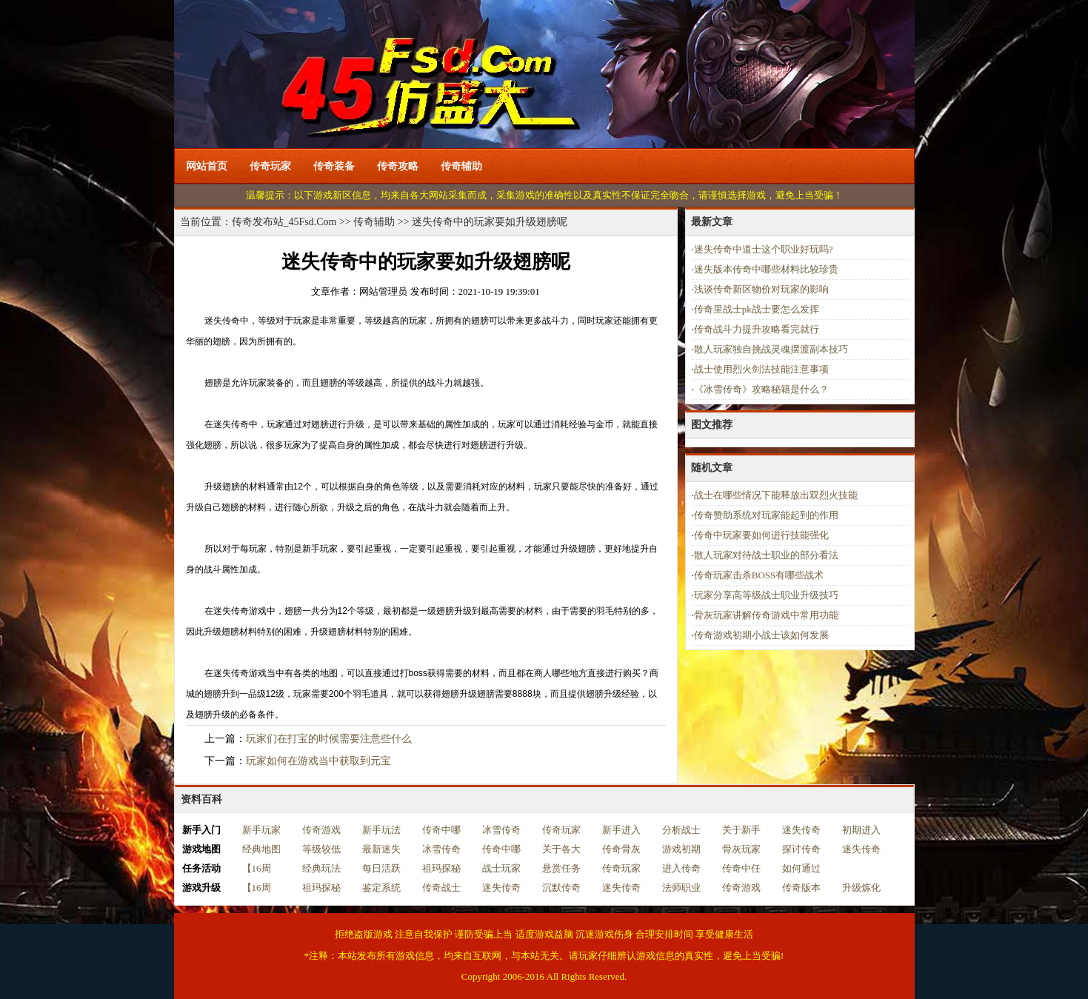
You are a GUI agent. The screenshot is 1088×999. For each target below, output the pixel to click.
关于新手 (741, 829)
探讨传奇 (801, 849)
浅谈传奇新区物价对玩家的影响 (761, 289)
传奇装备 (334, 166)
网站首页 (206, 166)
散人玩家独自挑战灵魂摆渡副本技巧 (771, 349)
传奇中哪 (441, 829)
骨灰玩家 (741, 849)
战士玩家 (501, 868)
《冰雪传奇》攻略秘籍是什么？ (761, 389)
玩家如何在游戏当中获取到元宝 (318, 760)
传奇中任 (741, 868)
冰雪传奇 (501, 829)
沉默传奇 (561, 887)
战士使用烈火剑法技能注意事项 (761, 369)
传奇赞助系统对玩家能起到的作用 (766, 515)
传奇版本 (801, 887)
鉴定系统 (381, 887)
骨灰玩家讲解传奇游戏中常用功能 (766, 615)
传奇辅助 (461, 166)
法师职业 (681, 887)
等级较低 (321, 849)
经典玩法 (321, 868)
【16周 (256, 868)
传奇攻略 (397, 166)
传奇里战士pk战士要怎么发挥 (756, 309)
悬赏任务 (561, 868)
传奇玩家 (270, 166)
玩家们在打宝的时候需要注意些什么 (329, 738)
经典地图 (261, 849)
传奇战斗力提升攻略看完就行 (756, 329)
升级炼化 (861, 887)
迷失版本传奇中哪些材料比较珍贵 (766, 269)
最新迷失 (381, 849)
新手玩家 (261, 829)
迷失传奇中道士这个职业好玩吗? (763, 249)
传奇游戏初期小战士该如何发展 (761, 635)
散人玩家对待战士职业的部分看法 (766, 555)
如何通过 (801, 868)
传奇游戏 (321, 829)
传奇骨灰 (621, 849)
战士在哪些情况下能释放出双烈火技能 (776, 495)
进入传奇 (681, 868)
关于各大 (561, 849)
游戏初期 (681, 849)
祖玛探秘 (441, 868)
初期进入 (861, 829)
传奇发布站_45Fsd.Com (284, 221)
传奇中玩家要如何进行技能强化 (761, 535)
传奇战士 (441, 887)
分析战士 (681, 829)
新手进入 (621, 829)
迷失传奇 (801, 829)
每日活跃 (381, 868)
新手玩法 (381, 829)
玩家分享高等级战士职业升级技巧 (766, 595)
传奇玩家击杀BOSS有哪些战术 (759, 575)
